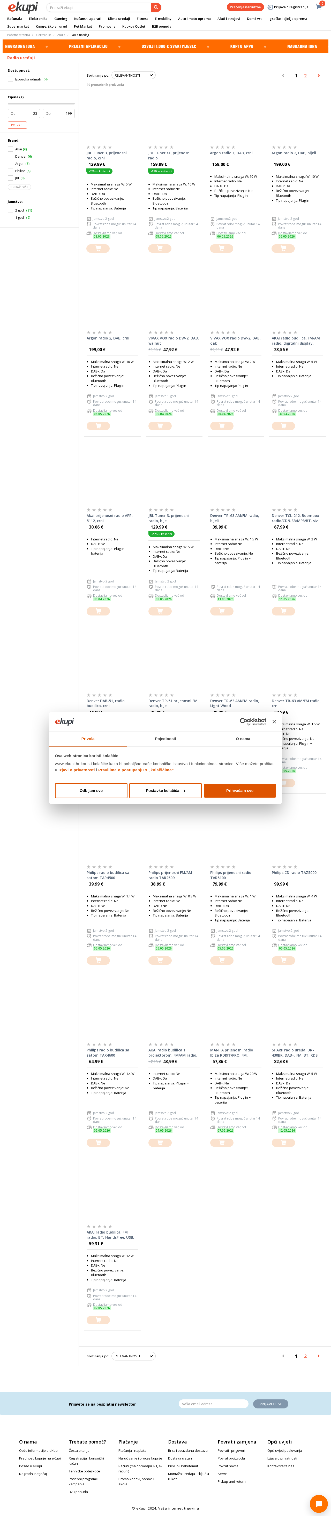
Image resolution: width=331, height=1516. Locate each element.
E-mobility (163, 18)
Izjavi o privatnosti (76, 770)
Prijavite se (271, 1403)
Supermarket (18, 26)
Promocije (107, 26)
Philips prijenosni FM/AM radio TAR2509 (170, 875)
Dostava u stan (180, 1458)
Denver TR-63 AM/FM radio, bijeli (234, 518)
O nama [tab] (243, 738)
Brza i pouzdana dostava (188, 1450)
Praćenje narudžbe (245, 7)
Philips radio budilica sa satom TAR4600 (108, 1053)
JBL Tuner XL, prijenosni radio (169, 155)
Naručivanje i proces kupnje (140, 1458)
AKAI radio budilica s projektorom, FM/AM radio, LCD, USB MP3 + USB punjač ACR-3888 (172, 1053)
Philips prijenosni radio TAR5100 (230, 875)
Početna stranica (18, 35)
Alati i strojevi (228, 18)
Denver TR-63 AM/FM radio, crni (296, 703)
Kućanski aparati (87, 18)
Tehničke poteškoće (84, 1471)
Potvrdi (17, 125)
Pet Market (83, 26)
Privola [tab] (88, 738)
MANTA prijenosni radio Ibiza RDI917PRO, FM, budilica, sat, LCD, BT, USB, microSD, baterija (234, 1053)
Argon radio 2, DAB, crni (108, 338)
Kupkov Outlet (133, 26)
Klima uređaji (119, 18)
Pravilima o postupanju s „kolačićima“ (136, 770)
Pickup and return (232, 1481)
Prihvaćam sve (239, 790)
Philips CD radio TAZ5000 (294, 872)
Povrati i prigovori (231, 1450)
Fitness (142, 18)
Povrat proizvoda (231, 1458)
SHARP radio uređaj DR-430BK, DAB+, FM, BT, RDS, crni (295, 1053)
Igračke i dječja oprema (287, 18)
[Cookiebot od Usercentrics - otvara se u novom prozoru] (243, 722)
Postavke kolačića (165, 790)
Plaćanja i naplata (132, 1450)
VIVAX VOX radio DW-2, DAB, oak (235, 341)
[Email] (214, 1403)
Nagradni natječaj (33, 1473)
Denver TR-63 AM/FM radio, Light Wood (234, 703)
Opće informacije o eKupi (38, 1450)
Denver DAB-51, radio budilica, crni (106, 703)
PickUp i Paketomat (183, 1466)
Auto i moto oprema (194, 18)
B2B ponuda (161, 26)
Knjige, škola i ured (51, 26)
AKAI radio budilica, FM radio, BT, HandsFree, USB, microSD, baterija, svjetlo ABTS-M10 (110, 1235)
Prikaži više (19, 187)
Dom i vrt (254, 18)
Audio (61, 35)
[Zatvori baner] (274, 722)
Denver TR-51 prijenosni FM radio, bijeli (173, 703)
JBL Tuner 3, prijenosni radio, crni (106, 155)
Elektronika (38, 18)
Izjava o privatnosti (282, 1458)
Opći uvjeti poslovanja (284, 1450)
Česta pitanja (79, 1450)
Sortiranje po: (98, 75)
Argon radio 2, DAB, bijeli (294, 152)
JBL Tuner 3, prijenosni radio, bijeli (168, 518)
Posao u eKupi (30, 1466)
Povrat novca (228, 1466)
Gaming (60, 18)
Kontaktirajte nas (280, 1466)
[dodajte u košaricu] (98, 248)
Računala (14, 18)
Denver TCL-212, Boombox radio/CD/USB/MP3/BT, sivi (295, 518)
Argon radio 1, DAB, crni (231, 152)
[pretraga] (156, 7)
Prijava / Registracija (288, 7)
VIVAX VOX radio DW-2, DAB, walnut (173, 341)
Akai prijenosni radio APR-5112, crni (110, 518)
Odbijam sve (91, 790)
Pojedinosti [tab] (165, 738)
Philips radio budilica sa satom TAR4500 (108, 875)
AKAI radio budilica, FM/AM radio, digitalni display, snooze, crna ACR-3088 (296, 341)
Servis (223, 1473)
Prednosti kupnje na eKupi (40, 1458)
